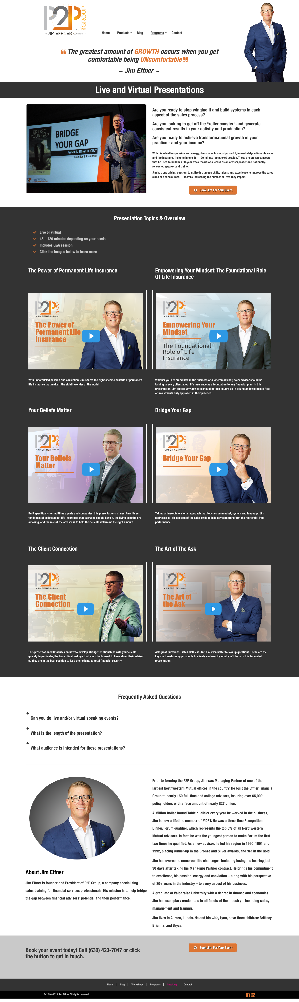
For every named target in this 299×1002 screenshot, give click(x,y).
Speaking (172, 984)
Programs (157, 33)
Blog (140, 33)
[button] (149, 717)
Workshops (137, 984)
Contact (177, 33)
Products (123, 33)
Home (106, 33)
